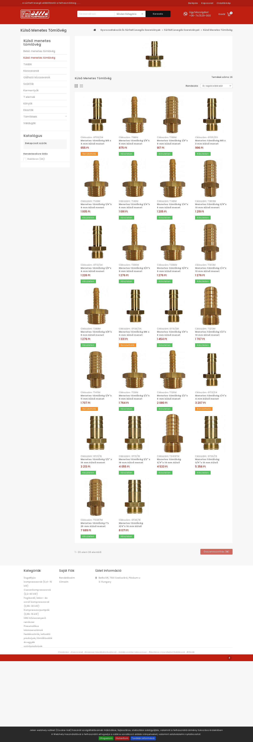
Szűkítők (28, 84)
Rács (76, 86)
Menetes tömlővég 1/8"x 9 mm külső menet (172, 142)
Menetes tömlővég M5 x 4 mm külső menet (96, 142)
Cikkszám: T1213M (205, 328)
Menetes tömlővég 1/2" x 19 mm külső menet (96, 461)
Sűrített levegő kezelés (37, 650)
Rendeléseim (67, 577)
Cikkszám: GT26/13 (206, 456)
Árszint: (28, 173)
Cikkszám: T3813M (205, 201)
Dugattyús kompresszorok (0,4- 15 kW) (38, 581)
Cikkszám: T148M (167, 201)
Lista (81, 86)
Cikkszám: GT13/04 (206, 392)
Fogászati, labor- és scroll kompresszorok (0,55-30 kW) (36, 602)
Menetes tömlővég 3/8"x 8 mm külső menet (96, 333)
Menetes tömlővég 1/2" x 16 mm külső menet (134, 461)
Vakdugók (29, 123)
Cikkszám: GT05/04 (92, 137)
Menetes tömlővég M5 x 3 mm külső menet (210, 142)
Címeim (64, 581)
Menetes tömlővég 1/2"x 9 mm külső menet (134, 397)
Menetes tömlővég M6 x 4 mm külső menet (134, 333)
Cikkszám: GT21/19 (91, 456)
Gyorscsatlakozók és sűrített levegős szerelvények (36, 718)
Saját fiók (66, 570)
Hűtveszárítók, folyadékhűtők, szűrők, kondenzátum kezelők (37, 658)
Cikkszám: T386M (129, 264)
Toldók (27, 64)
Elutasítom (122, 738)
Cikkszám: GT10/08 (168, 328)
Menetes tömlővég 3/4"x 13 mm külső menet (207, 462)
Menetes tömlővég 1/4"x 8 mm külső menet (172, 206)
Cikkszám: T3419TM (168, 456)
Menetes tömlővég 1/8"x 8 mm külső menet (172, 333)
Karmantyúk (31, 90)
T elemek (29, 97)
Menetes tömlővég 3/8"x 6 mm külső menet (134, 269)
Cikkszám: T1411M (90, 392)
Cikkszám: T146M (128, 201)
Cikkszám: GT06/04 (130, 328)
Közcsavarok (31, 70)
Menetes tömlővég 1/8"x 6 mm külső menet (134, 142)
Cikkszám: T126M (166, 392)
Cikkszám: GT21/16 (129, 456)
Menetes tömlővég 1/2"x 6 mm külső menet (172, 397)
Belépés (193, 3)
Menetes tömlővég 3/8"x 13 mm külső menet (211, 206)
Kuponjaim (65, 589)
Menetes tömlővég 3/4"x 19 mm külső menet (169, 462)
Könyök (28, 103)
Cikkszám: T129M (128, 392)
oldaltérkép (224, 3)
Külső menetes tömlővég (39, 57)
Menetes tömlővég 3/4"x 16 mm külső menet (131, 526)
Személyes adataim (71, 585)
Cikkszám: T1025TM (92, 520)
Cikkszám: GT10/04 (92, 264)
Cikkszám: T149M (90, 201)
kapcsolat (207, 3)
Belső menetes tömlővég (39, 51)
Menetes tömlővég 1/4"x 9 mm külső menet (96, 206)
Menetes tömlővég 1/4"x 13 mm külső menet (210, 269)
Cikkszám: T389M (167, 264)
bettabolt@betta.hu (110, 592)
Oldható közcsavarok (36, 77)
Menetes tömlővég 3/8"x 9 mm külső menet (172, 269)
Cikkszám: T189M (166, 137)
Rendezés (192, 85)
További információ (143, 738)
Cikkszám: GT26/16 (130, 520)
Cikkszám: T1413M (205, 264)
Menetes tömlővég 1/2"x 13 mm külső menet (210, 333)
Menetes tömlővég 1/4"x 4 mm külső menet (210, 397)
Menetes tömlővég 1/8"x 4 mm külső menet (96, 269)
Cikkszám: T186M (128, 137)
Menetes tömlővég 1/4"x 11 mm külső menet (96, 397)
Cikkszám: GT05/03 (206, 137)
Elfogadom (106, 738)
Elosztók (28, 110)
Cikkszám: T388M (91, 328)
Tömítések (30, 116)
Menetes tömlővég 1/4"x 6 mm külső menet (134, 206)
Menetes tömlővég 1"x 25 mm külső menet (95, 525)
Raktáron (36, 159)
